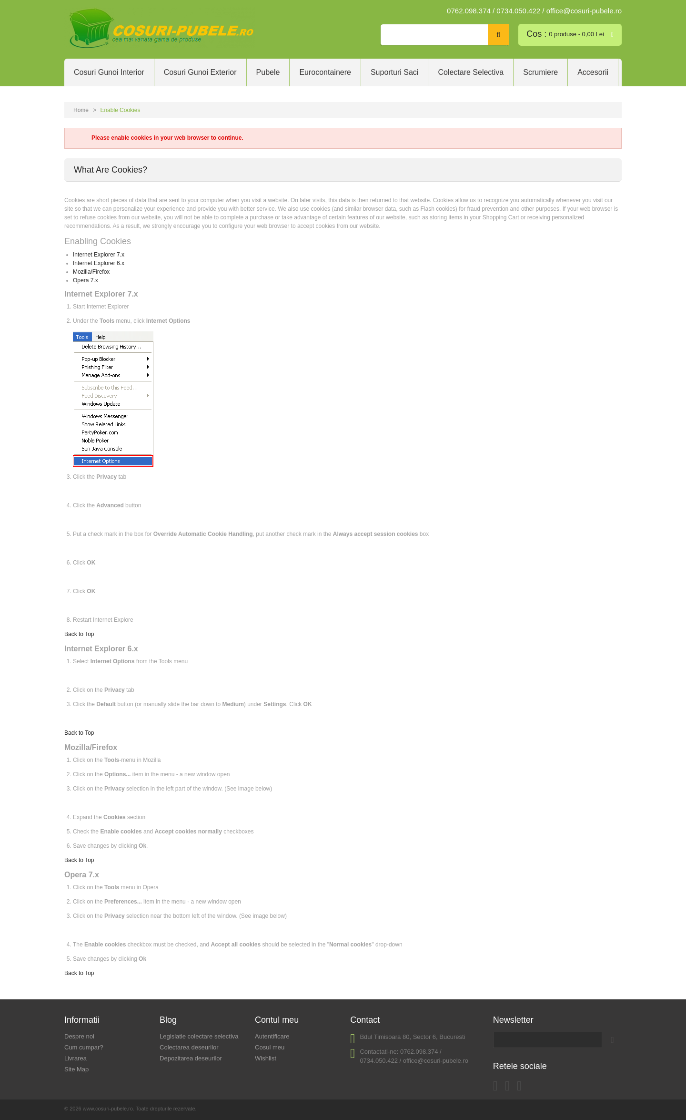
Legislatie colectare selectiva (199, 1036)
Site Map (76, 1069)
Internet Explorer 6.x (98, 263)
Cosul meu (269, 1047)
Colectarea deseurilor (189, 1047)
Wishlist (265, 1058)
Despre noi (79, 1036)
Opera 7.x (85, 280)
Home (81, 110)
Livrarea (75, 1058)
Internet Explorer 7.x (98, 254)
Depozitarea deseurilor (191, 1058)
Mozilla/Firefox (91, 271)
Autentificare (272, 1036)
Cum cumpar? (83, 1047)
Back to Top (79, 634)
